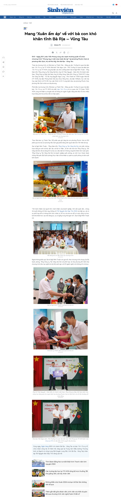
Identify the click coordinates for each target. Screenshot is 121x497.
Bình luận (3, 72)
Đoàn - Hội (13, 17)
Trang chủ (5, 17)
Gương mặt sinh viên (61, 17)
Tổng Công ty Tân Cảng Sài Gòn (68, 146)
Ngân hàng (45, 446)
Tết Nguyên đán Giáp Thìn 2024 (67, 211)
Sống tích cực (90, 17)
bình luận (68, 53)
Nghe (3, 58)
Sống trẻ (21, 17)
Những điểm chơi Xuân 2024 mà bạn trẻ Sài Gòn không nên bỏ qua (66, 483)
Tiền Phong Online (52, 4)
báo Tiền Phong (76, 134)
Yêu (44, 17)
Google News (25, 28)
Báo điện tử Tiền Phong (60, 10)
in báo (64, 53)
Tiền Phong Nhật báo (66, 4)
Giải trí (50, 17)
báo (62, 89)
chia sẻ (53, 53)
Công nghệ (73, 17)
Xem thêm (116, 17)
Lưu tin (3, 67)
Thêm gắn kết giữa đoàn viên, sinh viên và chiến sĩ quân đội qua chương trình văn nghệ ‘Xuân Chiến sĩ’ (66, 493)
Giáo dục (29, 17)
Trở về (3, 76)
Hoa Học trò (79, 4)
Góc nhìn (37, 17)
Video (81, 17)
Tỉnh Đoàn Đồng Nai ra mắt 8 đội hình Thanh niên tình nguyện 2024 (66, 463)
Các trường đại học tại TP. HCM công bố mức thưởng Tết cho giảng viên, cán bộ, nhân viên (67, 472)
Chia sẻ (3, 62)
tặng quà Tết (49, 441)
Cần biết (108, 17)
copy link (60, 53)
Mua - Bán (100, 17)
